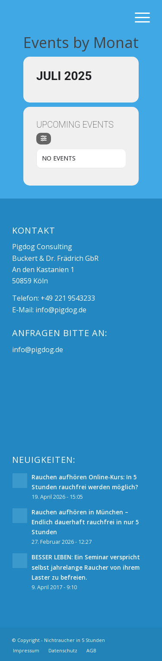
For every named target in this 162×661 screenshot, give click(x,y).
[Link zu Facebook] (130, 638)
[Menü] (138, 17)
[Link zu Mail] (143, 638)
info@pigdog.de (60, 309)
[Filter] (43, 138)
